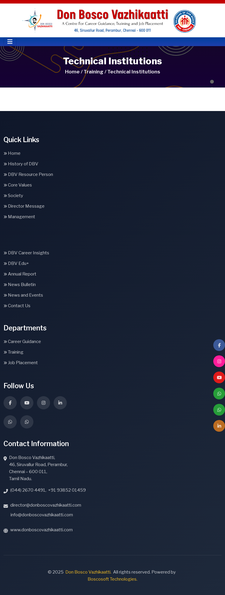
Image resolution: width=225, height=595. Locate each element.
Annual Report (20, 274)
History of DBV (21, 164)
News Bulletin (20, 284)
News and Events (23, 295)
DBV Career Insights (26, 253)
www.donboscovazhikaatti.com (41, 529)
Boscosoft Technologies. (112, 579)
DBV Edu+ (16, 263)
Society (13, 195)
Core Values (18, 185)
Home (12, 153)
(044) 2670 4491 (27, 490)
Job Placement (21, 362)
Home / (74, 72)
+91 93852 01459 (67, 490)
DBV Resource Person (28, 174)
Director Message (24, 206)
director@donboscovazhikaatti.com (45, 505)
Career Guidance (22, 341)
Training (13, 352)
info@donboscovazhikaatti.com (42, 514)
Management (19, 216)
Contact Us (17, 305)
